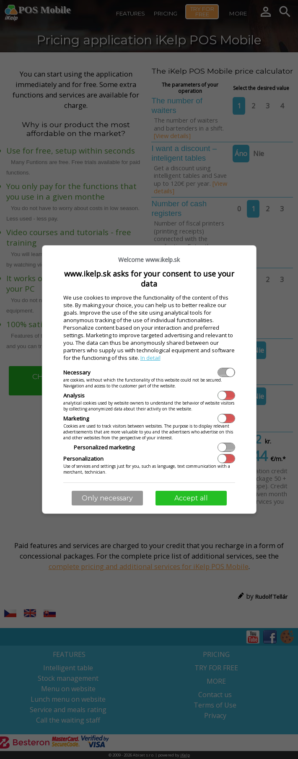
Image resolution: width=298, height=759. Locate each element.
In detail (150, 358)
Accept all (191, 498)
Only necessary (107, 498)
